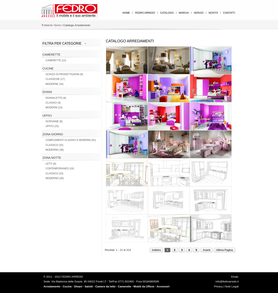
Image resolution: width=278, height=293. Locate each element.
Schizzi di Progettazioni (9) (64, 74)
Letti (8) (51, 163)
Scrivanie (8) (54, 121)
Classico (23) (54, 173)
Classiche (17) (55, 79)
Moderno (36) (55, 149)
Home (126, 12)
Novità (213, 12)
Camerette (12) (56, 60)
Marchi (184, 12)
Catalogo (167, 12)
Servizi (198, 12)
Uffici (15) (52, 126)
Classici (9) (53, 102)
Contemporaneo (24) (60, 168)
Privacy (218, 286)
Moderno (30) (55, 178)
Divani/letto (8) (56, 97)
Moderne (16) (55, 84)
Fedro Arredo (145, 12)
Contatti (229, 12)
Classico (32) (54, 145)
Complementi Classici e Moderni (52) (71, 140)
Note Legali (232, 286)
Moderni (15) (54, 107)
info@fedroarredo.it (227, 281)
